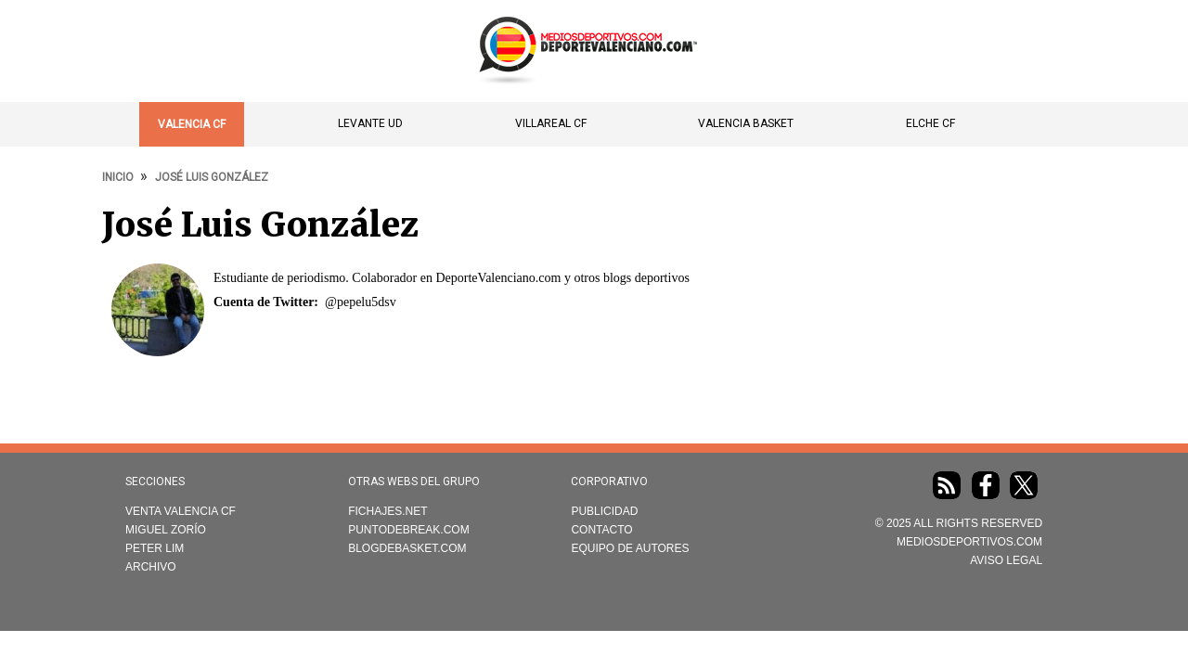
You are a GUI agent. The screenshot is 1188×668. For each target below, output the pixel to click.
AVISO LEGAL (1006, 560)
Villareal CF (551, 123)
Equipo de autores (630, 548)
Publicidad (604, 511)
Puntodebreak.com (408, 529)
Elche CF (930, 123)
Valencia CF (192, 124)
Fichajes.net (387, 511)
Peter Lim (154, 548)
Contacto (601, 529)
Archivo (150, 566)
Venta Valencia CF (180, 511)
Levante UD (370, 123)
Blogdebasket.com (407, 548)
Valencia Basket (746, 123)
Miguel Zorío (165, 529)
